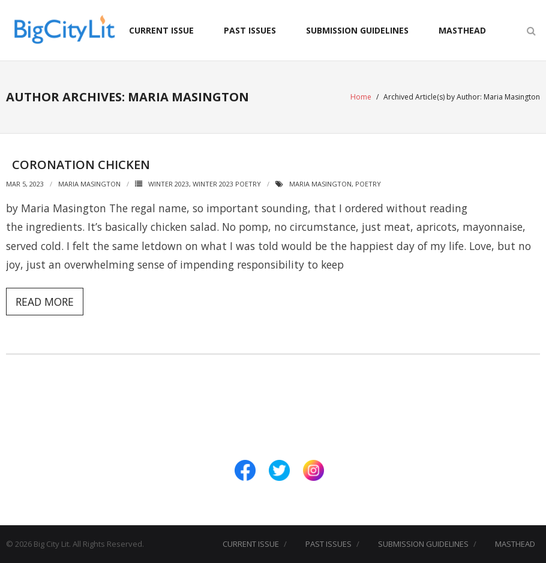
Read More (45, 301)
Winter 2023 (168, 183)
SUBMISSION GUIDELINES (357, 30)
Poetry (368, 183)
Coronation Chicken (81, 164)
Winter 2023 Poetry (227, 183)
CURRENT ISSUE (161, 30)
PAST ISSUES (250, 30)
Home (360, 97)
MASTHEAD (462, 30)
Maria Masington (89, 183)
